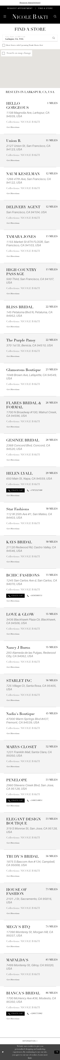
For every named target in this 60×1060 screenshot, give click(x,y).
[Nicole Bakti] (30, 16)
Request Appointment (30, 3)
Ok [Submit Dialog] (57, 1052)
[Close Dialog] (3, 1052)
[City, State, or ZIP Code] (30, 38)
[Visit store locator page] (45, 8)
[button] (5, 16)
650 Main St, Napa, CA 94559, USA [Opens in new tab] (29, 478)
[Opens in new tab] (12, 127)
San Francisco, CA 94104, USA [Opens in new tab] (26, 212)
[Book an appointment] (19, 8)
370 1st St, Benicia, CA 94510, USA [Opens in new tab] (29, 345)
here (30, 1058)
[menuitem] (19, 8)
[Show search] (55, 16)
